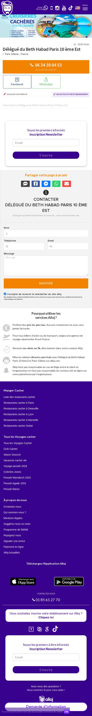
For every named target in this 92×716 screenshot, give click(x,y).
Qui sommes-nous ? (15, 512)
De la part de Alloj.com (46, 69)
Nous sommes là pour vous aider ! (46, 690)
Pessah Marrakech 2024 (17, 477)
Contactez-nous (12, 506)
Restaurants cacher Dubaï (18, 425)
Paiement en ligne (14, 546)
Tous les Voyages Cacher (18, 443)
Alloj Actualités (12, 552)
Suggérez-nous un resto (17, 523)
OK (67, 711)
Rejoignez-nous (12, 535)
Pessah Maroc (12, 489)
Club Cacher (11, 448)
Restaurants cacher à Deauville (21, 408)
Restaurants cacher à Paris (19, 402)
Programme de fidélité (16, 529)
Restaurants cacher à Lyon (19, 414)
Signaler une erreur (14, 541)
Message (9, 254)
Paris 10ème (12, 53)
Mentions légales (13, 518)
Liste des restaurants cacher (19, 397)
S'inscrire (46, 155)
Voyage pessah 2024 (15, 466)
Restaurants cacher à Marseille (21, 420)
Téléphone (10, 241)
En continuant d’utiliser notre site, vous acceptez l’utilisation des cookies (32, 711)
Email (51, 241)
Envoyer (46, 283)
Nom (6, 228)
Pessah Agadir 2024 (15, 483)
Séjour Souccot (12, 454)
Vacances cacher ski (15, 460)
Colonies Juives (12, 471)
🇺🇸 (77, 7)
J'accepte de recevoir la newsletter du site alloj (34, 294)
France (24, 53)
